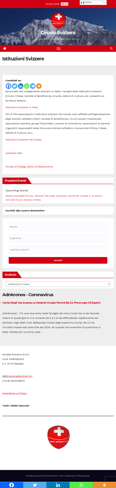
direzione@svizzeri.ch (19, 376)
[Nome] (58, 227)
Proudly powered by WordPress (42, 476)
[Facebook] (8, 86)
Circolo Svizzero (58, 33)
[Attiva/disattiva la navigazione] (58, 48)
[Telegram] (33, 86)
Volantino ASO (13, 153)
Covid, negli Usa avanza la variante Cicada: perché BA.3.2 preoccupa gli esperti (51, 302)
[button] (111, 48)
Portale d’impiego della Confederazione (29, 166)
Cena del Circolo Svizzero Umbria (23, 200)
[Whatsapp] (26, 86)
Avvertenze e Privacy (14, 393)
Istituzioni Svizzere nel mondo (23, 139)
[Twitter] (14, 86)
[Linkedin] (20, 86)
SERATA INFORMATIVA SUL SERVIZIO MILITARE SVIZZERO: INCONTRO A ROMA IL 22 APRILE (54, 196)
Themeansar (83, 476)
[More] (39, 86)
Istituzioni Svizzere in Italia (21, 107)
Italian (86, 2)
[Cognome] (58, 238)
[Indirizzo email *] (58, 250)
